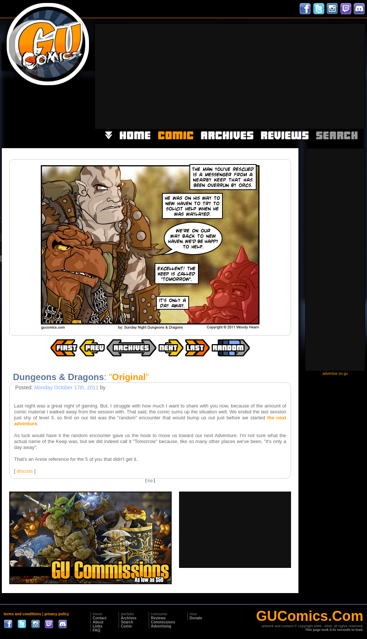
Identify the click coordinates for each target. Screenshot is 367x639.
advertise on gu (335, 374)
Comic (126, 626)
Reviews (158, 618)
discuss (25, 471)
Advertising (161, 626)
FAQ (96, 630)
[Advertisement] (280, 75)
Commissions (163, 622)
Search (127, 622)
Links (97, 626)
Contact (99, 618)
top (150, 481)
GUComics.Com (309, 616)
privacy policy (56, 614)
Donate (195, 618)
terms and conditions (22, 614)
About (98, 622)
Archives (128, 618)
